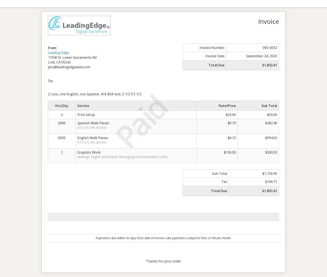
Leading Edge (58, 52)
